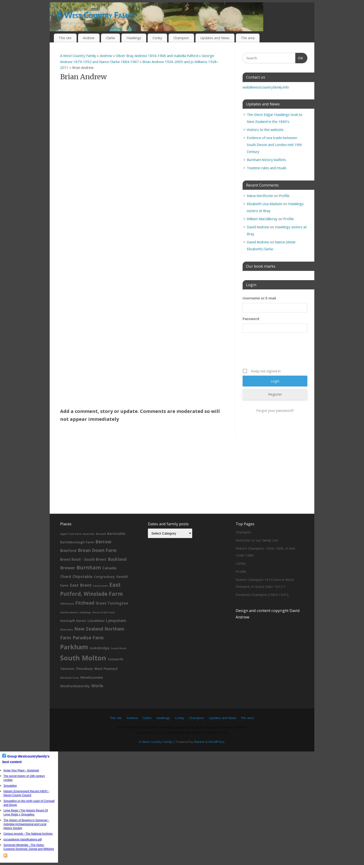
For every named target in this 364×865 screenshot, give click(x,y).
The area (248, 38)
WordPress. (216, 742)
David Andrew (258, 227)
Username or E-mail (259, 298)
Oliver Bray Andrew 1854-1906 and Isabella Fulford (157, 55)
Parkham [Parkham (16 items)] (74, 647)
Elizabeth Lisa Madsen (264, 203)
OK (299, 57)
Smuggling (10, 785)
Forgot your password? (275, 410)
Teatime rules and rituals (266, 167)
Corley (157, 38)
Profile (284, 195)
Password (251, 318)
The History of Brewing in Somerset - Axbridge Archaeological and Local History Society (26, 824)
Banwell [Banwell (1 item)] (101, 533)
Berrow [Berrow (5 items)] (103, 542)
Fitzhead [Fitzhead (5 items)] (84, 603)
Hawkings (134, 38)
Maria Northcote (260, 195)
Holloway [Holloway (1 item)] (85, 612)
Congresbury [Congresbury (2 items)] (104, 576)
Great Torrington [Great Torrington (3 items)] (112, 603)
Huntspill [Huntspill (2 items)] (67, 620)
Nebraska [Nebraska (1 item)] (66, 629)
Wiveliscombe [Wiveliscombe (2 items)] (91, 677)
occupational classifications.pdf (22, 839)
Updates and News (215, 38)
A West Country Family (96, 15)
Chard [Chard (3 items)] (65, 576)
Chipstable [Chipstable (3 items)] (82, 576)
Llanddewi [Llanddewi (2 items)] (96, 620)
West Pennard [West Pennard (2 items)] (105, 668)
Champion (181, 38)
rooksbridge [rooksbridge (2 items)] (99, 648)
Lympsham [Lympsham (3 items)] (116, 620)
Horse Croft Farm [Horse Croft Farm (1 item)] (103, 612)
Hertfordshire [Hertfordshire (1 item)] (69, 612)
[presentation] (278, 352)
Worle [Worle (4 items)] (97, 685)
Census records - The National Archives (27, 833)
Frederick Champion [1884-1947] (262, 594)
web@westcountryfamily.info (266, 87)
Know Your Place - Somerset (21, 770)
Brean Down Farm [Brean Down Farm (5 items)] (97, 550)
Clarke (110, 38)
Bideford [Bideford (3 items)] (68, 550)
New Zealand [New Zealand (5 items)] (88, 629)
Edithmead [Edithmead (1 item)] (67, 603)
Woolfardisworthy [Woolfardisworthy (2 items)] (75, 686)
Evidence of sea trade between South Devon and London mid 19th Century (274, 144)
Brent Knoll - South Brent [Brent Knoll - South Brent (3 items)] (83, 559)
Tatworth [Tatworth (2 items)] (115, 659)
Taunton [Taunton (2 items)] (67, 668)
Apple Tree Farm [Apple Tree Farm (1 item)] (70, 533)
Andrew (88, 38)
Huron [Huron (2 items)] (81, 620)
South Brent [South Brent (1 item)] (119, 648)
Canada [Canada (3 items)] (109, 567)
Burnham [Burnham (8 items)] (89, 567)
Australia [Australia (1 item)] (88, 533)
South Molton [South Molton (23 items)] (83, 657)
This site (65, 38)
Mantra (199, 742)
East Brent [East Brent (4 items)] (81, 585)
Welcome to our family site (257, 540)
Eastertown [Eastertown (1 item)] (100, 585)
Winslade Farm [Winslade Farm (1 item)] (69, 677)
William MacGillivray (262, 218)
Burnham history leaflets (266, 159)
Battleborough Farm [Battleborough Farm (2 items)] (77, 542)
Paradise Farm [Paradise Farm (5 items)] (88, 638)
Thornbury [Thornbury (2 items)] (84, 668)
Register (275, 394)
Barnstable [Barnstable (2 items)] (116, 533)
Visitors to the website (265, 129)
